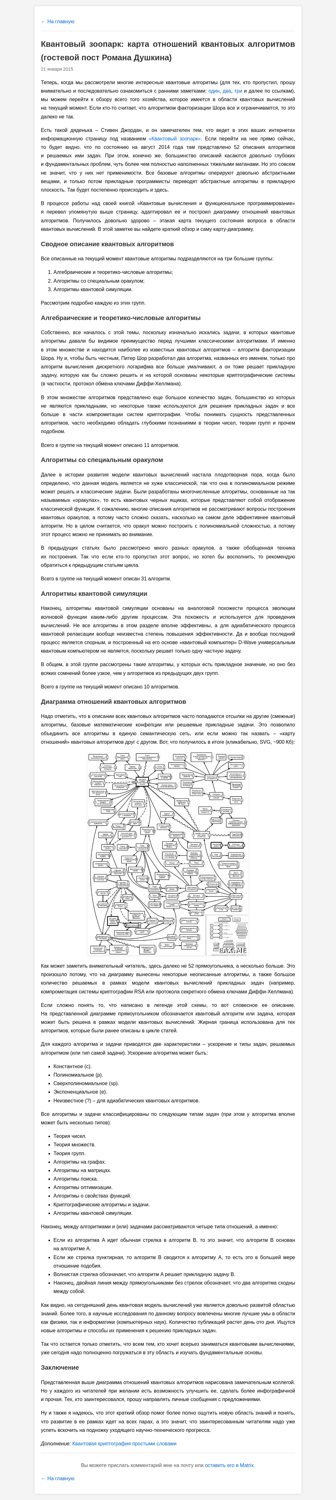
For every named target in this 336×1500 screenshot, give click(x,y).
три (238, 91)
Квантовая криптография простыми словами (124, 1443)
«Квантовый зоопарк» (175, 138)
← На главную (57, 21)
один (214, 91)
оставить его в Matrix (229, 1465)
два (227, 91)
